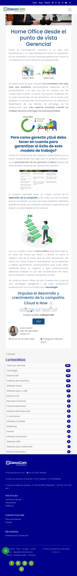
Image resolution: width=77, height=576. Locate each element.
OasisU (9, 522)
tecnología (51, 287)
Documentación (13, 519)
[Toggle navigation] (70, 9)
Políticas (10, 505)
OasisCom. (55, 552)
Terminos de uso (14, 499)
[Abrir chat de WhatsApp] (5, 550)
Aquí (38, 321)
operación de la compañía (23, 197)
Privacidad (11, 502)
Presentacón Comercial (17, 535)
